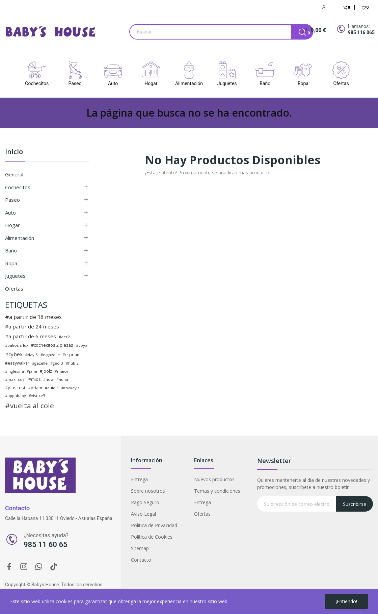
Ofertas (14, 288)
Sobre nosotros (148, 491)
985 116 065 (361, 32)
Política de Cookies (151, 537)
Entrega (139, 479)
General (14, 174)
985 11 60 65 (46, 544)
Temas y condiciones (217, 491)
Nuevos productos (214, 479)
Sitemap (140, 548)
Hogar (12, 225)
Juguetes (15, 275)
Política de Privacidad (154, 525)
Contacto (141, 560)
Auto (10, 212)
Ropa (11, 263)
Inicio (14, 152)
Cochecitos (17, 187)
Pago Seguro (145, 502)
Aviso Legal (143, 514)
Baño (11, 250)
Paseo (12, 199)
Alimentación (19, 238)
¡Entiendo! (346, 601)
